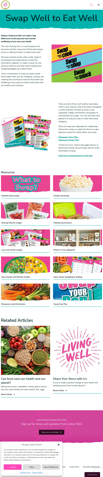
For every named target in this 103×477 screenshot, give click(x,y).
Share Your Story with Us (70, 379)
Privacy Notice (37, 472)
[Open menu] (99, 4)
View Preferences (51, 467)
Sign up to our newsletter (51, 432)
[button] (58, 444)
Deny (32, 467)
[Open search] (91, 4)
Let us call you (92, 475)
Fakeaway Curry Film (68, 137)
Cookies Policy (25, 472)
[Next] (98, 363)
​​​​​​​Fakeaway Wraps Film (68, 140)
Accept (13, 467)
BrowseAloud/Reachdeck (91, 467)
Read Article (8, 394)
